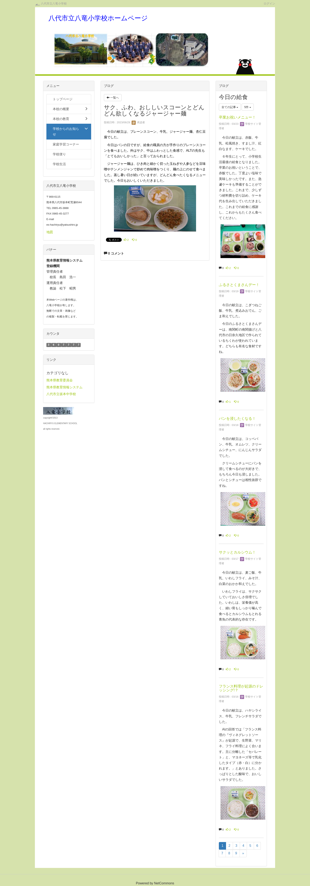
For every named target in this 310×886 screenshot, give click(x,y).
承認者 (138, 122)
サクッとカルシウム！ (237, 552)
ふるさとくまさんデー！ (239, 285)
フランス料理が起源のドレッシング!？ (241, 688)
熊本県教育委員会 (59, 380)
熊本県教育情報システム (64, 387)
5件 (247, 107)
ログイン (269, 3)
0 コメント (114, 253)
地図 (49, 232)
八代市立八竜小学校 (54, 3)
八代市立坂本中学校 (61, 394)
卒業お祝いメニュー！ (237, 117)
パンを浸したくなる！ (237, 418)
